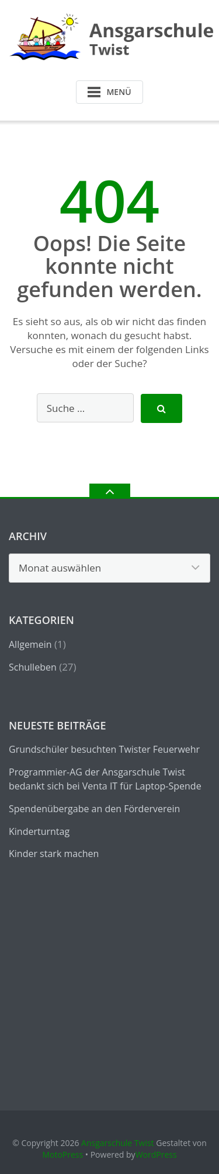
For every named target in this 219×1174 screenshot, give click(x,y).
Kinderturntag (39, 831)
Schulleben (33, 667)
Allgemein (30, 644)
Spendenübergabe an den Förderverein (94, 808)
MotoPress (62, 1154)
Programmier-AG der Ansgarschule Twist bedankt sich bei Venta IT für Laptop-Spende (105, 779)
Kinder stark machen (54, 853)
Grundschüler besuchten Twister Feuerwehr (104, 749)
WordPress (156, 1154)
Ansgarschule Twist (117, 1142)
